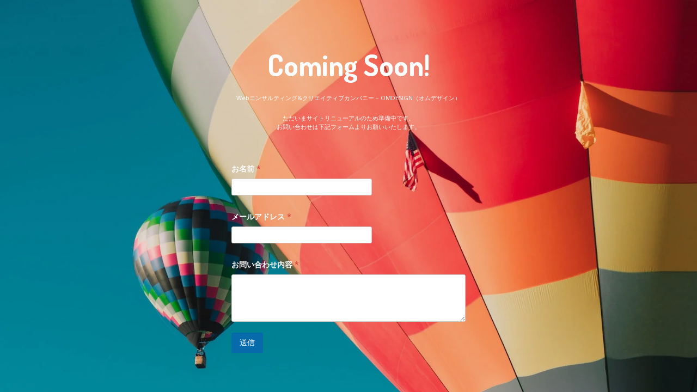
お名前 (246, 168)
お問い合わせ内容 (265, 264)
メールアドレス (261, 216)
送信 (247, 342)
